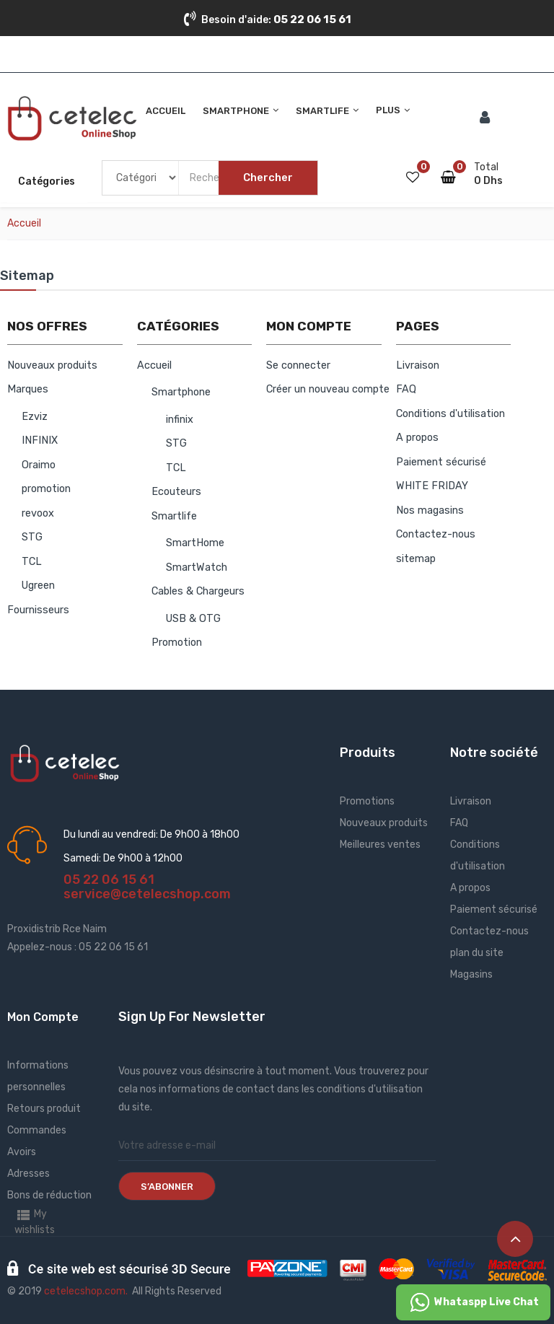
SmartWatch (196, 567)
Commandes (36, 1130)
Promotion (176, 642)
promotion (46, 489)
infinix (179, 419)
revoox (38, 513)
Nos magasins (430, 510)
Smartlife (174, 516)
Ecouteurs (176, 492)
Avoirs (21, 1152)
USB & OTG (193, 619)
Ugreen (38, 585)
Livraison (417, 365)
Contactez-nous (435, 534)
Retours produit (44, 1108)
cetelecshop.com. (86, 1291)
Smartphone (181, 392)
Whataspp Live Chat (473, 1302)
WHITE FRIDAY (432, 486)
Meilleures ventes (380, 844)
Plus (388, 110)
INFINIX (40, 440)
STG (32, 537)
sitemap (416, 559)
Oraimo (39, 465)
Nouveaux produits (52, 365)
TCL (32, 562)
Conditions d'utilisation (450, 414)
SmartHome (195, 543)
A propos (417, 437)
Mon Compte (43, 1017)
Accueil (154, 365)
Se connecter (298, 365)
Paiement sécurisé (441, 462)
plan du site (477, 953)
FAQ (406, 389)
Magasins (471, 974)
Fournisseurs (38, 610)
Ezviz (35, 417)
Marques (27, 389)
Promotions (367, 801)
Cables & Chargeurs (198, 591)
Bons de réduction (49, 1195)
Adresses (28, 1173)
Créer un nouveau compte (328, 389)
